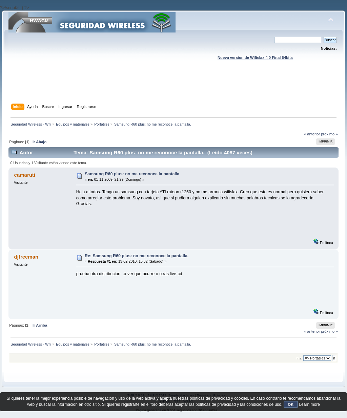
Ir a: (299, 358)
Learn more (309, 404)
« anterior (312, 134)
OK (291, 404)
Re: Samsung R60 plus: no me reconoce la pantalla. (136, 256)
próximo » (329, 134)
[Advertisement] (173, 88)
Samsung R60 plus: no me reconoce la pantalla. (133, 174)
